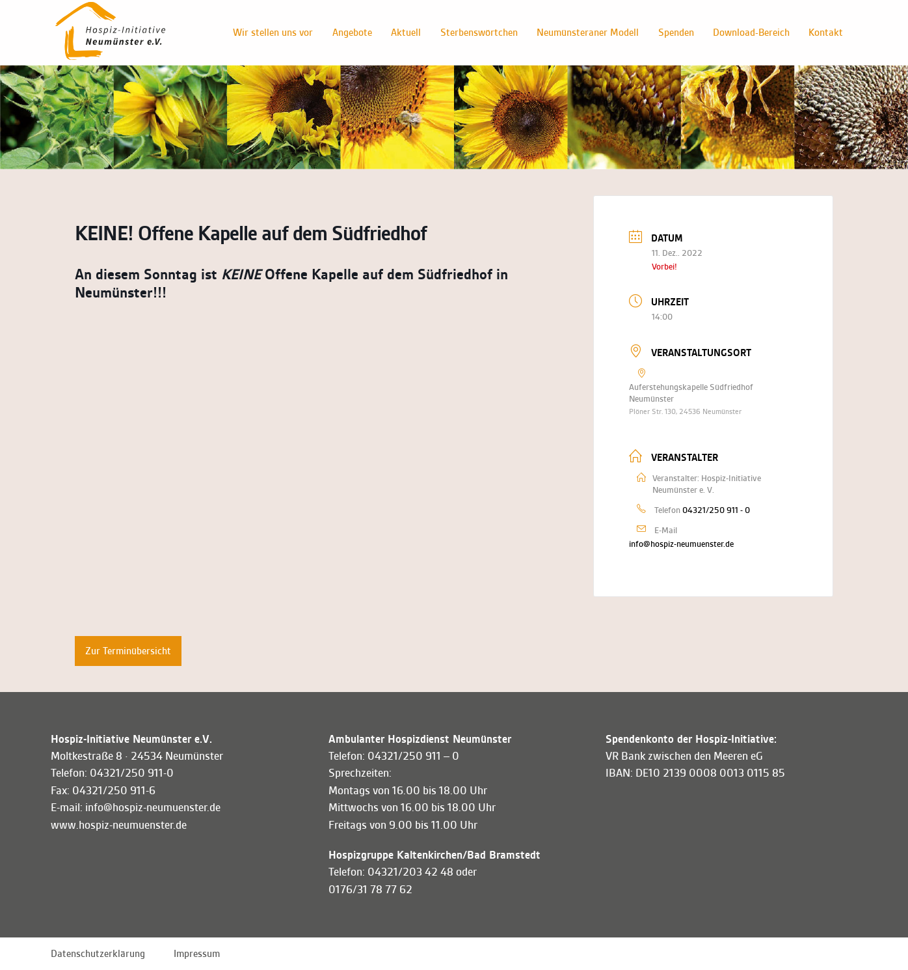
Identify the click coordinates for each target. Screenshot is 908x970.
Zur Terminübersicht (128, 651)
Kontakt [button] (825, 32)
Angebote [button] (349, 32)
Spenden (675, 32)
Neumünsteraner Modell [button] (586, 32)
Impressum (197, 954)
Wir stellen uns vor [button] (270, 32)
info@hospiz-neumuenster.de (681, 544)
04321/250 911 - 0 (716, 510)
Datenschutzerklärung (98, 954)
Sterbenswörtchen (477, 32)
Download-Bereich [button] (750, 32)
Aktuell (404, 32)
